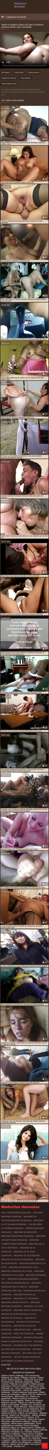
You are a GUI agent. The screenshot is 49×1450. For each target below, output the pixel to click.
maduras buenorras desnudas (17, 1236)
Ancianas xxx (7, 1382)
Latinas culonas (19, 1419)
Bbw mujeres (6, 72)
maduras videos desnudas (28, 1310)
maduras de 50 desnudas (27, 1256)
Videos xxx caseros (34, 1400)
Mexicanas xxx (21, 1396)
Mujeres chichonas (14, 1436)
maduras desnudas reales (15, 1283)
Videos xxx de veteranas (27, 1409)
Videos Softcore (26, 78)
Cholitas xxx (26, 1405)
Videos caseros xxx (10, 1438)
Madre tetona (27, 1427)
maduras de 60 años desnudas (17, 1259)
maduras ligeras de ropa (9, 84)
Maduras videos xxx (10, 1427)
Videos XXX (36, 1411)
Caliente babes (19, 72)
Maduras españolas (24, 1382)
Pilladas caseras (28, 1378)
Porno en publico (20, 1386)
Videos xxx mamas (33, 1436)
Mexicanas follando (10, 1430)
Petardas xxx (7, 1388)
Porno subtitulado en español (21, 1424)
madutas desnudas (24, 1334)
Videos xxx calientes (30, 1438)
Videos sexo (27, 1440)
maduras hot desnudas (26, 1298)
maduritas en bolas (12, 1318)
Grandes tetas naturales (9, 78)
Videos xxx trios (36, 1386)
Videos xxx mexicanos (19, 1415)
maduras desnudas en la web (16, 1271)
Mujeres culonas (9, 1403)
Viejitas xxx (39, 1427)
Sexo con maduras (24, 1388)
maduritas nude (22, 1330)
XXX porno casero (38, 1444)
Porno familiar (23, 1411)
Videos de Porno (9, 1413)
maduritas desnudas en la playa (18, 1314)
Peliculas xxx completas (12, 1400)
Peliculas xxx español (20, 1384)
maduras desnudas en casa (23, 1267)
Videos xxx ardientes (11, 1434)
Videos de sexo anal (33, 1380)
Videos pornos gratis (19, 1444)
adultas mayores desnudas (16, 1213)
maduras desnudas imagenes (23, 1279)
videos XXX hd (28, 1394)
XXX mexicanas (32, 1375)
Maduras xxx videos (10, 1378)
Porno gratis (40, 1388)
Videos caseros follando (12, 1375)
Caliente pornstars (33, 72)
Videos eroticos (15, 1380)
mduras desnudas (33, 1337)
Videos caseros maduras (35, 1430)
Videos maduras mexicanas (25, 1392)
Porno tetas (7, 1407)
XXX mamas (28, 1417)
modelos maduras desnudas (16, 1341)
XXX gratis (7, 1446)
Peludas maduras (33, 1432)
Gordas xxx (19, 1446)
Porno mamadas (31, 1425)
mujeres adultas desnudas (16, 1349)
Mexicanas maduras (20, 1421)
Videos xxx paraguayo (21, 1442)
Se (21, 1430)
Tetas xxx (15, 1440)
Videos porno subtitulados (23, 1423)
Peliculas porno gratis (11, 1390)
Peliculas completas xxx (12, 1432)
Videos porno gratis (10, 1405)
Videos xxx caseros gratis (29, 1403)
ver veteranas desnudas (27, 1357)
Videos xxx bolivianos (28, 1413)
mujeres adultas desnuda (28, 1345)
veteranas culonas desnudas (17, 1361)
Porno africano (20, 1407)
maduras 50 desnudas (25, 1232)
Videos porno (28, 1434)
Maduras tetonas (13, 1417)
